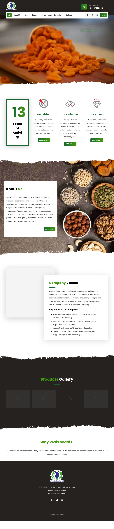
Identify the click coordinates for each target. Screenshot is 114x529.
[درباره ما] (49, 229)
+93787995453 (60, 490)
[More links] (77, 15)
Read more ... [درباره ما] (70, 143)
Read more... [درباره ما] (43, 140)
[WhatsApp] (97, 15)
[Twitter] (57, 500)
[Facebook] (87, 15)
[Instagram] (92, 15)
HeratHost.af (60, 515)
